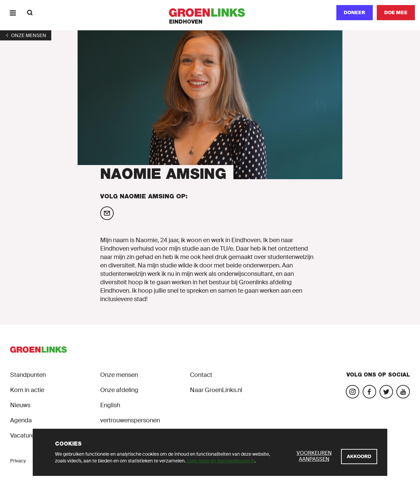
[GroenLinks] (210, 12)
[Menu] (12, 12)
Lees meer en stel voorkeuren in (221, 461)
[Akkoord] (359, 456)
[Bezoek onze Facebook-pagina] (369, 391)
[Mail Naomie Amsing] (107, 213)
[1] (25, 35)
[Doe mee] (396, 12)
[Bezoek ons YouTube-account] (403, 391)
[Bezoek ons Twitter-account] (386, 391)
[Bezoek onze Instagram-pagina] (352, 391)
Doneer (354, 12)
